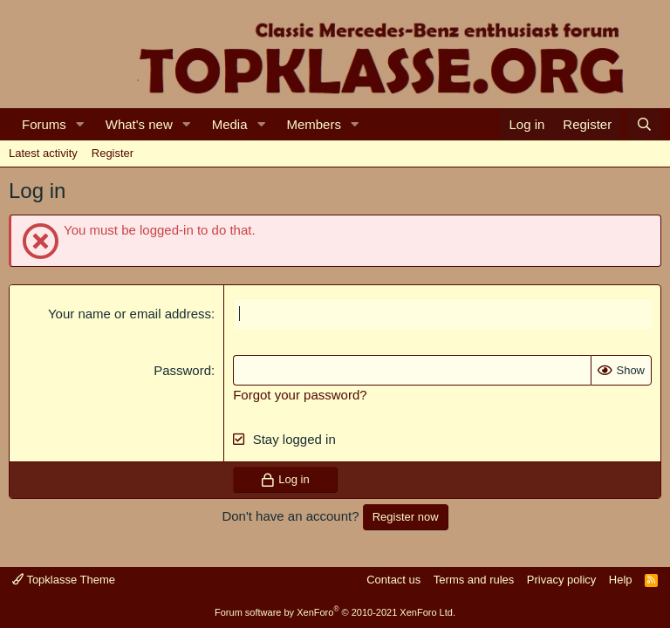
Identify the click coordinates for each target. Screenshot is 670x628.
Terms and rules (474, 579)
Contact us (393, 579)
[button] (80, 124)
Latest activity (43, 153)
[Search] (644, 124)
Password (182, 370)
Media (230, 124)
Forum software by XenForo (335, 612)
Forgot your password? (299, 394)
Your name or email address (129, 313)
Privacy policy (561, 579)
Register (112, 153)
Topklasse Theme (63, 579)
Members (313, 124)
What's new (139, 124)
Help (620, 579)
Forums (44, 124)
